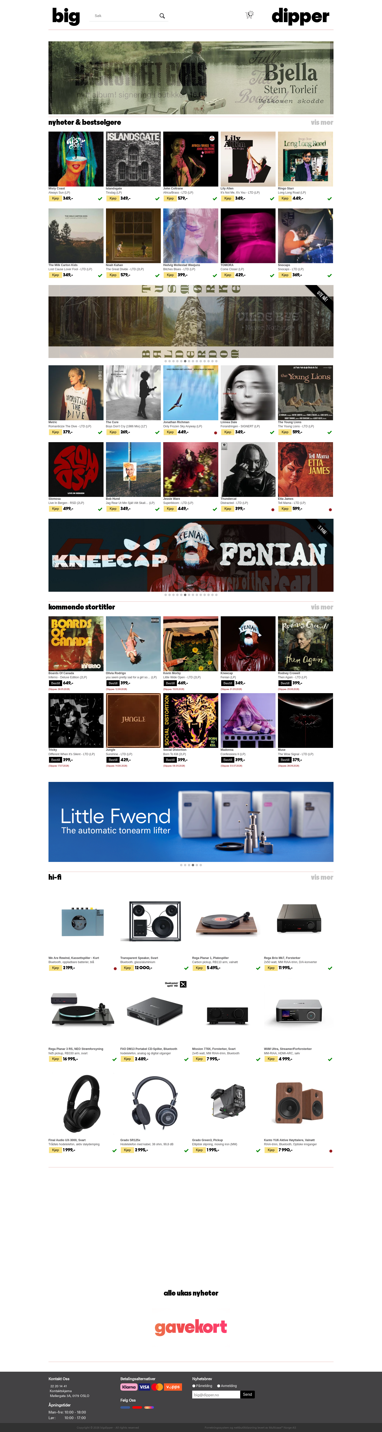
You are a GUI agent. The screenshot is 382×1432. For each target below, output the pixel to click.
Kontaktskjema (61, 1390)
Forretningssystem (217, 1427)
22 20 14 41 (58, 1385)
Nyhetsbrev (202, 1378)
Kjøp (55, 198)
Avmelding (229, 1386)
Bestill (55, 682)
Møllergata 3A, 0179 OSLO (69, 1395)
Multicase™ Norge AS (282, 1427)
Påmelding (204, 1386)
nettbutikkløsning (245, 1427)
